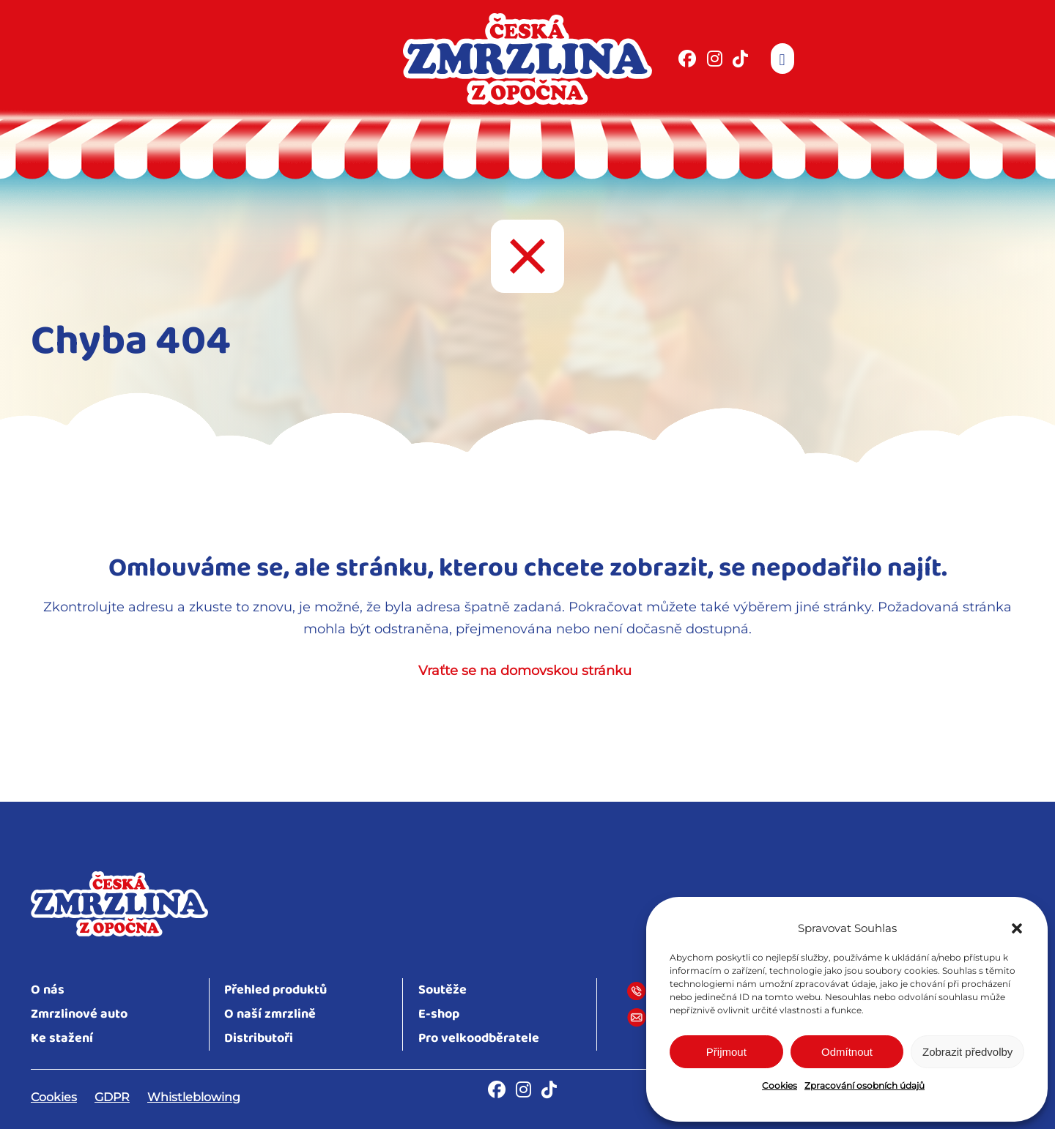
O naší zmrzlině (270, 1014)
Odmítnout (847, 1052)
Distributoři (258, 1038)
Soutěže (442, 990)
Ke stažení (62, 1038)
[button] (1017, 928)
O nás (47, 990)
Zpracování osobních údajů (864, 1085)
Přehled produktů (275, 990)
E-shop (438, 1014)
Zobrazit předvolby (967, 1052)
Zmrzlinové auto (79, 1014)
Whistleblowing (193, 1097)
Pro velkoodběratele (478, 1038)
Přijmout (726, 1052)
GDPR (112, 1097)
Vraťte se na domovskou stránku (525, 671)
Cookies (779, 1085)
